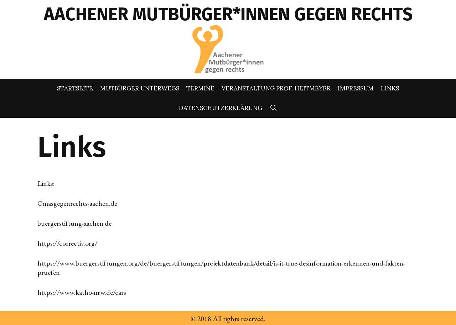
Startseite (75, 88)
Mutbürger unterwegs (139, 88)
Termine (200, 88)
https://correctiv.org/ (67, 243)
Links (390, 88)
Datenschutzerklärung (220, 108)
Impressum (356, 88)
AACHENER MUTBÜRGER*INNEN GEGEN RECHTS (228, 14)
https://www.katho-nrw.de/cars (81, 292)
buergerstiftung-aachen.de (74, 223)
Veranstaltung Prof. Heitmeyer (276, 88)
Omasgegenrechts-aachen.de (77, 203)
